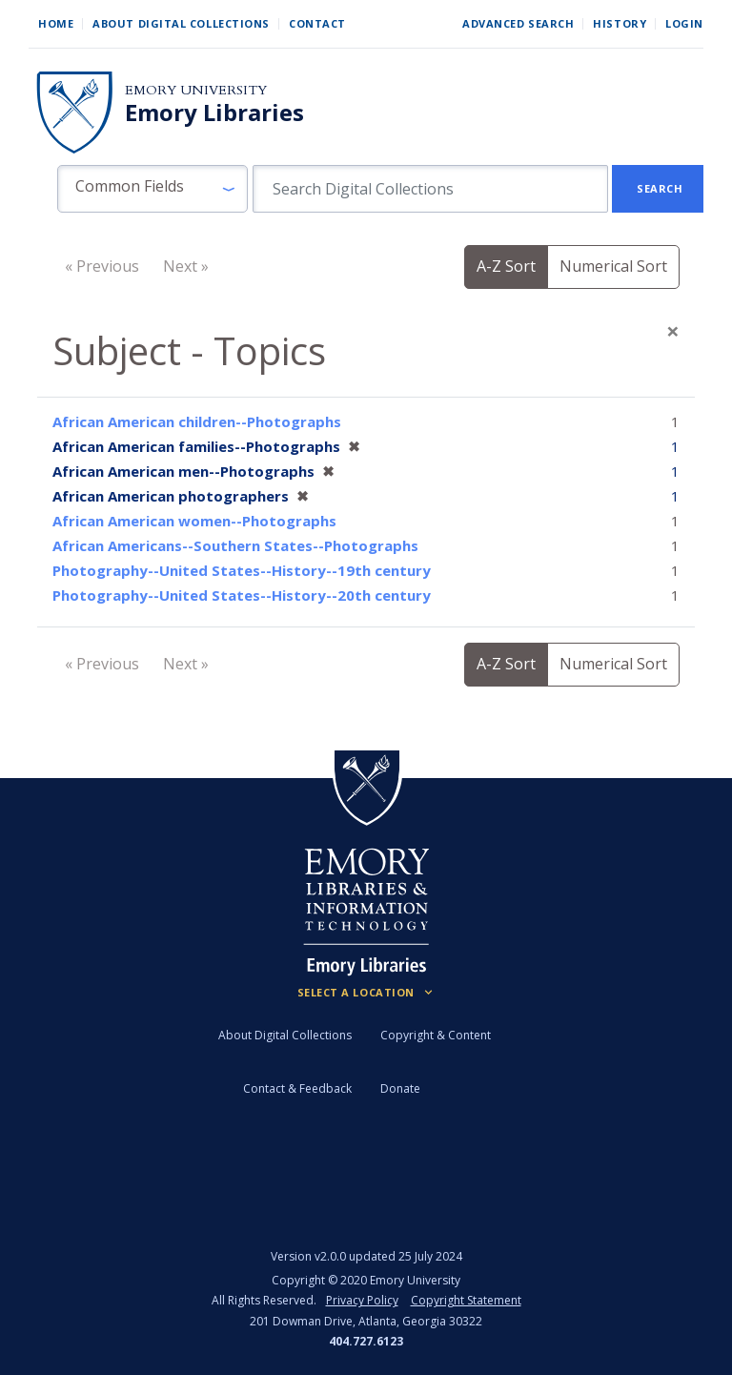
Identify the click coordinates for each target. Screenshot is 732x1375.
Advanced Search (518, 23)
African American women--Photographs (194, 520)
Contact (317, 23)
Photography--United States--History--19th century (241, 570)
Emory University (196, 90)
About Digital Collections (181, 23)
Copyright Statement (466, 1300)
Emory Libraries (214, 112)
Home (55, 23)
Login (684, 23)
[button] (152, 189)
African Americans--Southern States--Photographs (235, 545)
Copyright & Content (435, 1035)
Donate (400, 1088)
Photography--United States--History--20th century (241, 595)
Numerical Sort (613, 266)
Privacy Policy (362, 1300)
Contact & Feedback (297, 1088)
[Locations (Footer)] (366, 992)
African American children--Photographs (196, 421)
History (619, 23)
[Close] (673, 331)
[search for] (430, 189)
